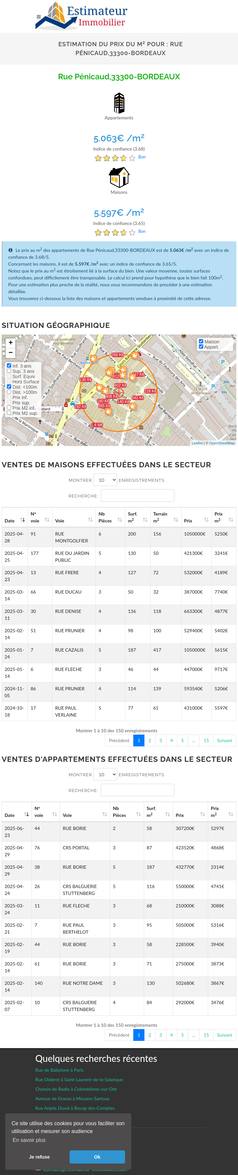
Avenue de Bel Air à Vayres (62, 1048)
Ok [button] (97, 1157)
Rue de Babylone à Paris (59, 1001)
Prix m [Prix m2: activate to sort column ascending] (221, 517)
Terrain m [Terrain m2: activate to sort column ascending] (170, 517)
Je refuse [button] (39, 1157)
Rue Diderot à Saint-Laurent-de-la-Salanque (79, 1010)
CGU (41, 1089)
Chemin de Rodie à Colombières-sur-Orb (76, 1020)
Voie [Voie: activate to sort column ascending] (58, 520)
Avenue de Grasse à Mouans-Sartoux (72, 1029)
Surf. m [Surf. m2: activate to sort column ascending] (145, 517)
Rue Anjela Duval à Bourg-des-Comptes (75, 1039)
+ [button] (11, 343)
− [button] (11, 353)
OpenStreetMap (222, 443)
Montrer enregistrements (116, 480)
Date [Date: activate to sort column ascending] (9, 520)
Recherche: (121, 495)
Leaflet (197, 443)
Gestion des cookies (60, 1068)
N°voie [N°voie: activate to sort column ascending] (36, 517)
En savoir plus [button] (29, 1140)
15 (206, 740)
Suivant (224, 740)
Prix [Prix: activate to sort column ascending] (194, 520)
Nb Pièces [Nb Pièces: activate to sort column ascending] (121, 517)
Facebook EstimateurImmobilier (81, 1079)
